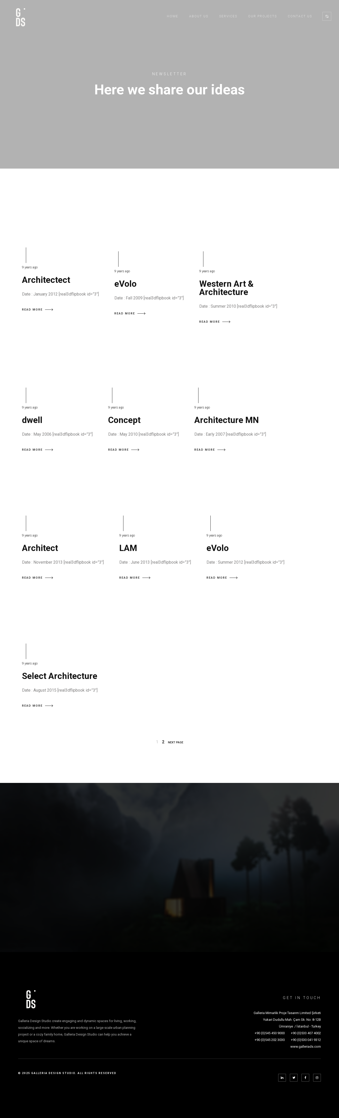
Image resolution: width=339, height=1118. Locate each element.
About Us (198, 16)
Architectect (46, 280)
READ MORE (37, 309)
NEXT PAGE (175, 742)
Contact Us (300, 16)
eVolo (125, 284)
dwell (32, 420)
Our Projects (262, 16)
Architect (40, 548)
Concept (124, 420)
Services (228, 16)
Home (172, 16)
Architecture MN (226, 420)
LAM (128, 548)
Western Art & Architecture (226, 288)
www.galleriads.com (305, 1046)
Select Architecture (59, 676)
